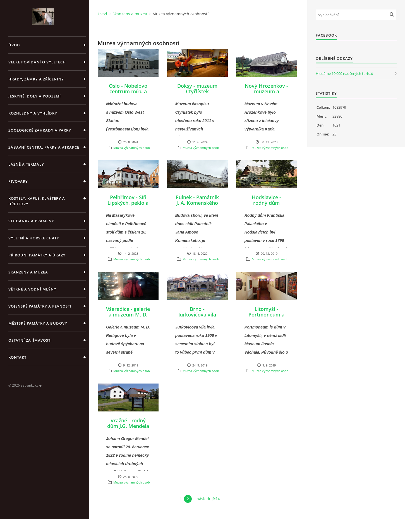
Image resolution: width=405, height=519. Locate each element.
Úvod (14, 44)
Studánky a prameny (31, 220)
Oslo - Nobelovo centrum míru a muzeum (128, 91)
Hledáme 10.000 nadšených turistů (344, 73)
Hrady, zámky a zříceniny (36, 79)
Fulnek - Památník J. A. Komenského (197, 200)
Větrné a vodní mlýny (32, 289)
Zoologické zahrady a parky (39, 130)
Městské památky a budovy (37, 323)
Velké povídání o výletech (37, 62)
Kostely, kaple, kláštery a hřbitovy (36, 201)
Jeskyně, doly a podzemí (34, 96)
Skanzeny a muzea (28, 272)
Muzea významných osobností (135, 148)
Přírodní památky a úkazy (37, 255)
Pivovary (18, 181)
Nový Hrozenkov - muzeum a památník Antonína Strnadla (266, 94)
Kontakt (17, 357)
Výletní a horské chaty (33, 238)
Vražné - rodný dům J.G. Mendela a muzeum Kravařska (128, 429)
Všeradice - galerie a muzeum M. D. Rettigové (128, 314)
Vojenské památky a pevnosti (39, 306)
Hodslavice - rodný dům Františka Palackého (266, 205)
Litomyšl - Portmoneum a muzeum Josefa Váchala (266, 317)
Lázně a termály (26, 164)
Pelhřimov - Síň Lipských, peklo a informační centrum (127, 205)
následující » (208, 498)
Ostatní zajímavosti (30, 340)
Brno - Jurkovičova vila (197, 311)
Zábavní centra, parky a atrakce (43, 147)
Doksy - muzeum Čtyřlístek (197, 88)
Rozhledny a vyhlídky (32, 113)
